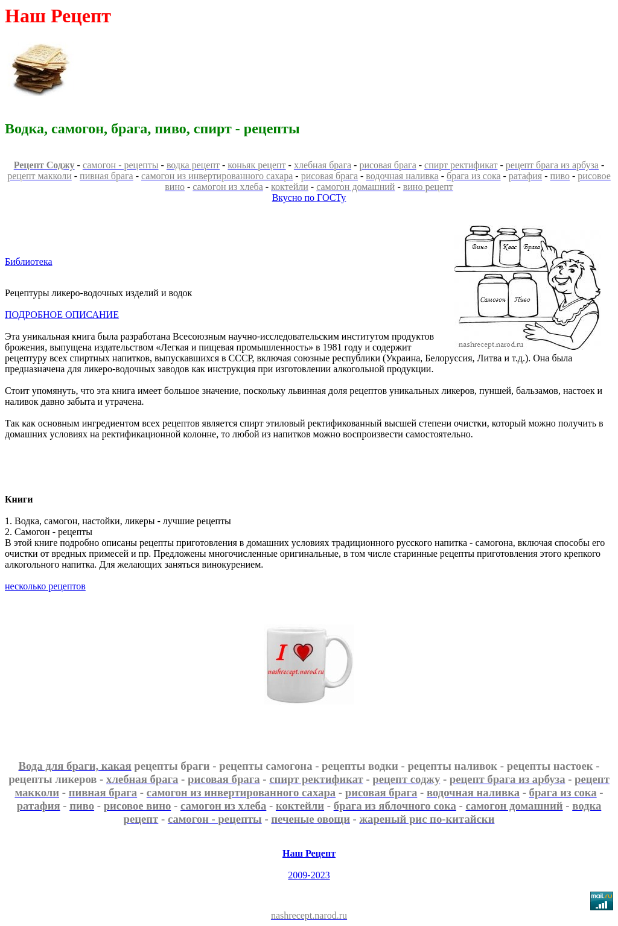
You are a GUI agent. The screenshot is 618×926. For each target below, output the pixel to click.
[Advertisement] (391, 69)
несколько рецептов (45, 586)
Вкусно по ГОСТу (309, 197)
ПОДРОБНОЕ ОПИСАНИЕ (62, 314)
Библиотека (29, 261)
